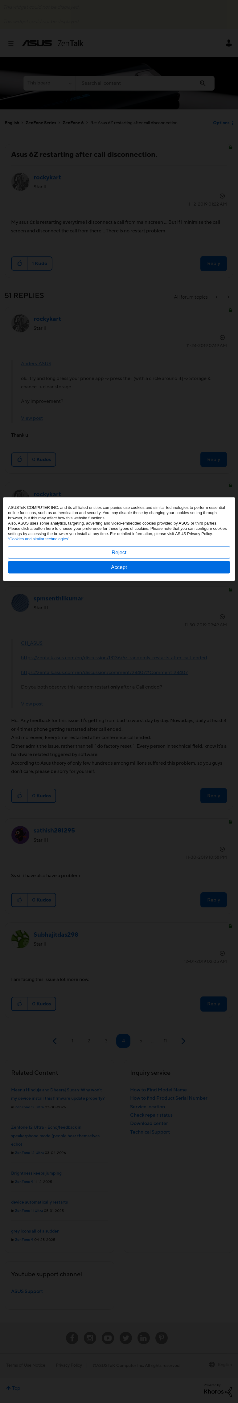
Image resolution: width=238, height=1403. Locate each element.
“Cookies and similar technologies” (38, 701)
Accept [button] (119, 730)
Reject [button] (119, 715)
